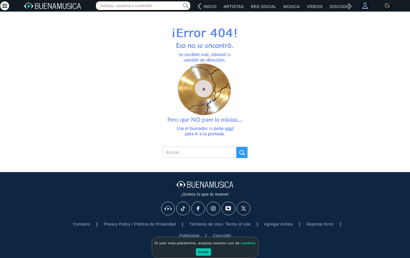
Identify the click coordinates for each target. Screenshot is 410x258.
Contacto (81, 224)
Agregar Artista (278, 224)
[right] (350, 6)
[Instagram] (213, 209)
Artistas (234, 6)
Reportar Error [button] (320, 224)
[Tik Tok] (183, 209)
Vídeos (315, 6)
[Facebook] (198, 209)
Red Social (263, 6)
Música (291, 6)
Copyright (222, 235)
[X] (244, 209)
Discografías (346, 6)
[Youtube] (228, 209)
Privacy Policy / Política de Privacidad (140, 224)
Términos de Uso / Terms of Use (220, 224)
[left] (199, 6)
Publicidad (189, 235)
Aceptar (203, 251)
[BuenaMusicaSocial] (168, 209)
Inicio (210, 6)
